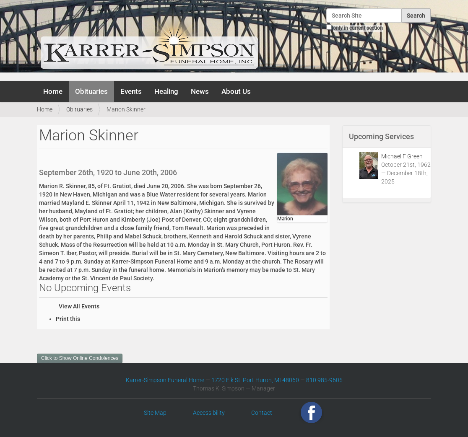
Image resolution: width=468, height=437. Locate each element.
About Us (236, 91)
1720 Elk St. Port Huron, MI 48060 (255, 380)
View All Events (79, 306)
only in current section (358, 28)
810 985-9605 (324, 380)
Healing (166, 91)
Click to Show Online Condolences (79, 358)
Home (52, 91)
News (200, 91)
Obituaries (91, 91)
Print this (68, 318)
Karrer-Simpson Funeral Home (165, 380)
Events (131, 91)
